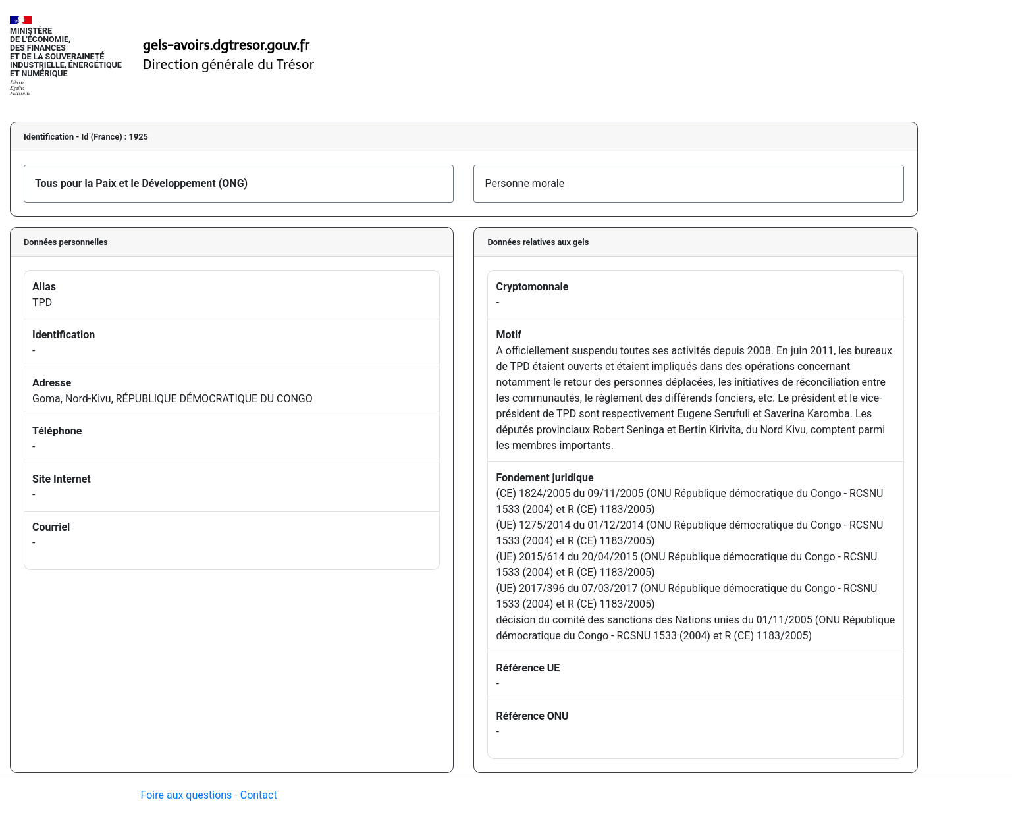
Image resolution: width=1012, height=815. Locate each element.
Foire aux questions (186, 795)
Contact (258, 795)
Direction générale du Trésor (229, 64)
